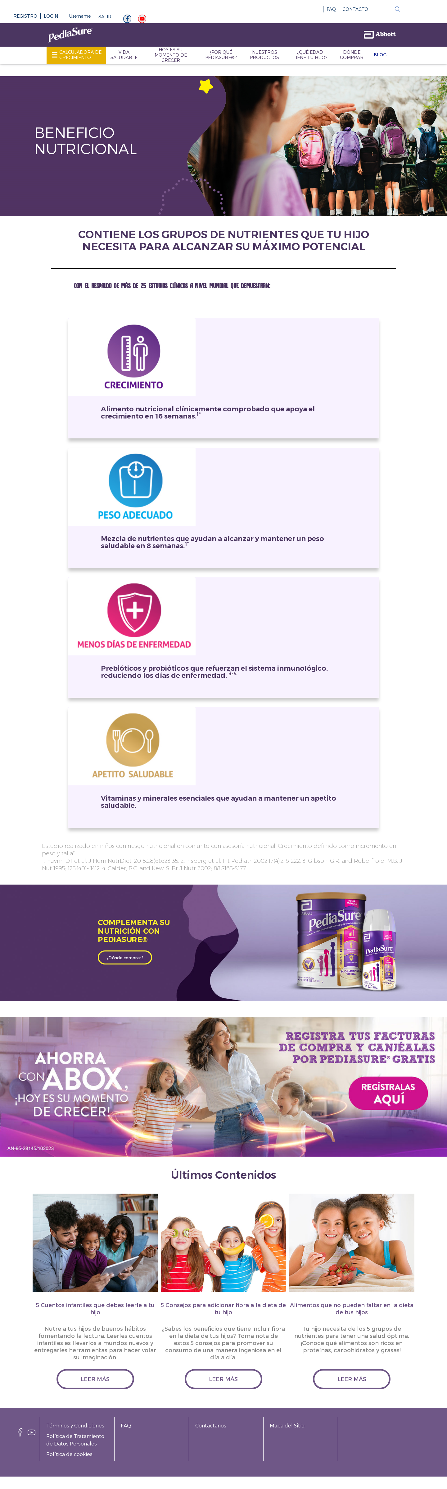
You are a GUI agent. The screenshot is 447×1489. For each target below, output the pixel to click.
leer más (95, 1379)
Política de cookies (69, 1454)
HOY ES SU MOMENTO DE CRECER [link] (171, 55)
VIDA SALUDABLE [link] (124, 54)
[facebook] (20, 1434)
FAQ (331, 9)
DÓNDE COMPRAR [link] (351, 54)
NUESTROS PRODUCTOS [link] (264, 54)
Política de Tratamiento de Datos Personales (75, 1439)
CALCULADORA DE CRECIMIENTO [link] (80, 54)
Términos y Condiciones (75, 1425)
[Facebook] (127, 20)
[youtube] (142, 20)
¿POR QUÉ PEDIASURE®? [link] (221, 54)
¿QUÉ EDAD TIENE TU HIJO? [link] (310, 54)
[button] (383, 10)
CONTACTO (355, 9)
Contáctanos (210, 1425)
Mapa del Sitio (287, 1425)
